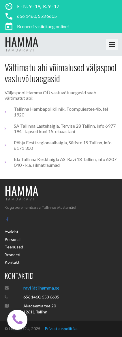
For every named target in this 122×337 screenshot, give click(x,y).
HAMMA (21, 41)
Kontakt (12, 262)
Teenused (14, 246)
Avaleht (11, 231)
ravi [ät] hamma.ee (41, 287)
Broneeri (12, 254)
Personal (12, 239)
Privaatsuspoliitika (61, 328)
